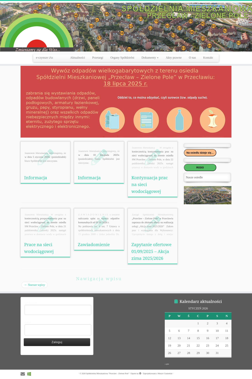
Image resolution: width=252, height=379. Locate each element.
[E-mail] (24, 374)
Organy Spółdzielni (122, 57)
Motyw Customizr (165, 373)
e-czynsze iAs (49, 57)
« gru (167, 364)
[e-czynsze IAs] (30, 374)
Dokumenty (150, 57)
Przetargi (97, 57)
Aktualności (77, 57)
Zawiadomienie (94, 244)
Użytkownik (31, 302)
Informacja (35, 177)
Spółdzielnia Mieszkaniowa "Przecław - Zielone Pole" (107, 373)
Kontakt (208, 57)
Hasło (28, 322)
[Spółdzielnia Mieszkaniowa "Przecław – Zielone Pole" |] (126, 27)
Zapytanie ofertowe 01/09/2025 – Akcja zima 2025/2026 (151, 251)
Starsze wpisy (34, 285)
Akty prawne (174, 57)
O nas (192, 57)
